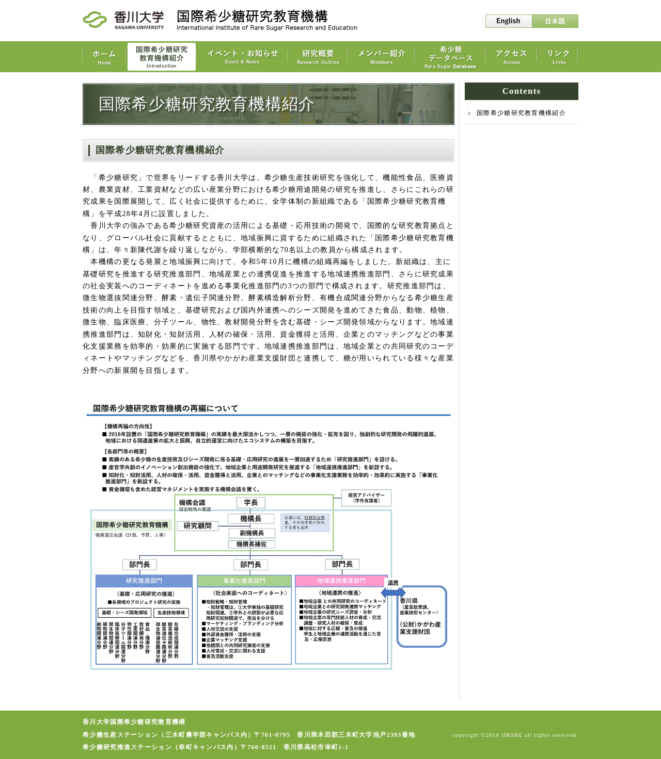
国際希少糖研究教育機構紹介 (521, 113)
